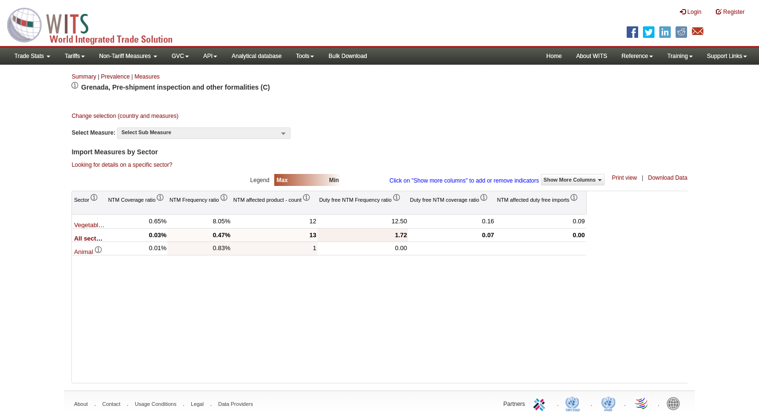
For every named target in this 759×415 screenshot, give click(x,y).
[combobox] (204, 133)
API (210, 56)
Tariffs (75, 56)
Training (680, 56)
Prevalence (115, 76)
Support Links (727, 56)
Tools (305, 56)
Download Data (668, 177)
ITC (540, 403)
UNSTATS (608, 403)
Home (554, 56)
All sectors (94, 238)
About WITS (591, 56)
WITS (96, 24)
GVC (180, 56)
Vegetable (92, 225)
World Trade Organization (642, 403)
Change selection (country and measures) (124, 116)
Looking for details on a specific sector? (121, 164)
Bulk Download (347, 56)
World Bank (675, 403)
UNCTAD (574, 403)
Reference (637, 56)
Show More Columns (573, 180)
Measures (147, 76)
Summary (83, 76)
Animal (88, 251)
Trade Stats (32, 56)
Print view (624, 177)
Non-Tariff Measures (128, 56)
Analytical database (256, 56)
